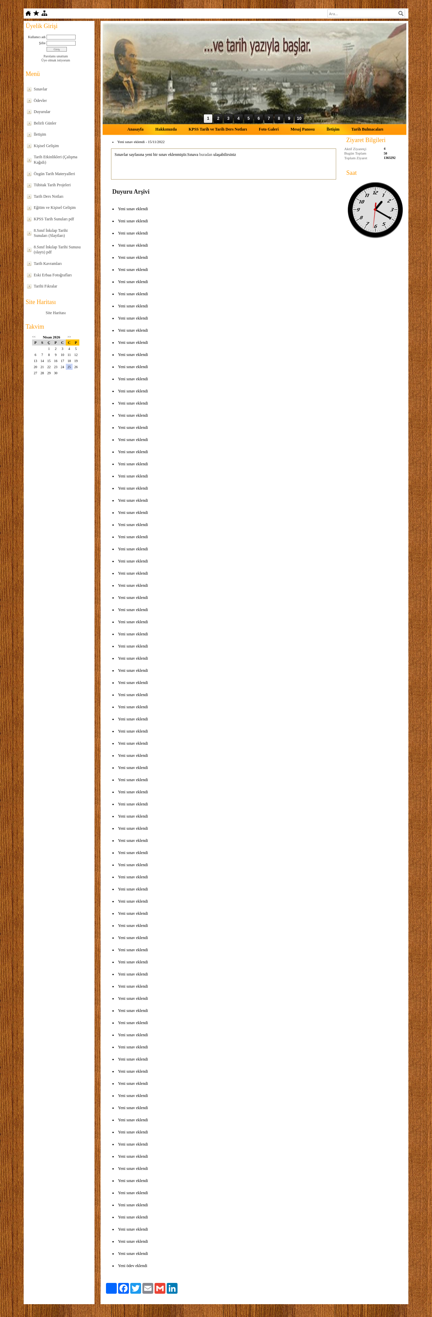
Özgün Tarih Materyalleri (54, 173)
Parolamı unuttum (56, 56)
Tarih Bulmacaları (367, 129)
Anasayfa (135, 129)
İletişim (40, 134)
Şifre (42, 43)
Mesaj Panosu (303, 129)
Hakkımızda (166, 129)
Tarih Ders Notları (48, 196)
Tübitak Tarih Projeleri (52, 185)
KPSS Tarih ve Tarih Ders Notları (218, 129)
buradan (205, 154)
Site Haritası (56, 312)
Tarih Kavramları (48, 263)
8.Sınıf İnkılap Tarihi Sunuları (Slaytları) (51, 233)
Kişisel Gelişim (46, 145)
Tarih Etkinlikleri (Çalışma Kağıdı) (55, 160)
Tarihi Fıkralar (45, 286)
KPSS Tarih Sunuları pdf (54, 219)
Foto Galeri (269, 129)
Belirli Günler (45, 123)
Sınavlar (40, 89)
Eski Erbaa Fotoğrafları (53, 275)
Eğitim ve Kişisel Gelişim (55, 207)
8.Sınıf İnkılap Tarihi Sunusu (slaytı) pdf (57, 250)
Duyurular (42, 111)
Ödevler (40, 100)
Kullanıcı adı (37, 37)
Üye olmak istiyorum (56, 60)
